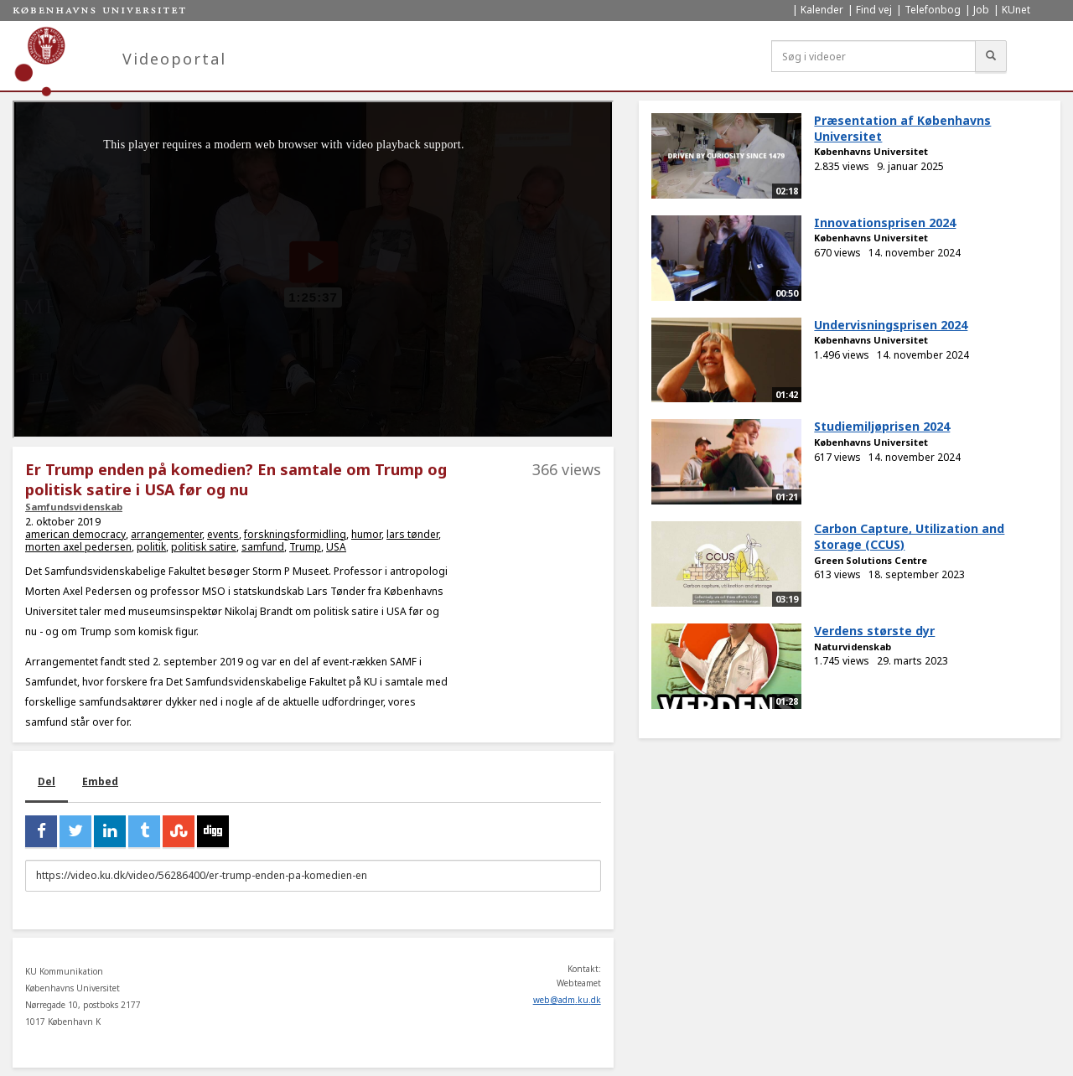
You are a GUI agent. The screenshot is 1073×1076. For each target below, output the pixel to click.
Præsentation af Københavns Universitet (902, 128)
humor (366, 534)
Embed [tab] (100, 781)
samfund (262, 547)
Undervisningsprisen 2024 (890, 325)
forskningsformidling (295, 534)
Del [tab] (46, 781)
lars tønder (412, 534)
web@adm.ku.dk (567, 1000)
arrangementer (166, 534)
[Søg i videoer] (873, 56)
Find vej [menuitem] (874, 10)
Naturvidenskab (852, 646)
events (223, 534)
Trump (305, 547)
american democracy (75, 534)
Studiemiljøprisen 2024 (882, 426)
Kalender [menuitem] (822, 10)
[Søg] (991, 56)
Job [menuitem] (981, 10)
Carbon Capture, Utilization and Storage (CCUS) (909, 536)
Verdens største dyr (874, 631)
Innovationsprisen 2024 (885, 222)
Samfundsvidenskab (73, 506)
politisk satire (203, 547)
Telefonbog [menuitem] (933, 10)
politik (151, 547)
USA (336, 547)
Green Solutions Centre (870, 560)
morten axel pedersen (78, 547)
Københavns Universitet (871, 151)
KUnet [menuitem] (1016, 10)
